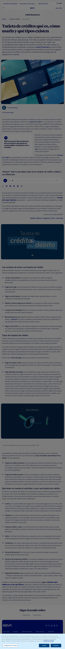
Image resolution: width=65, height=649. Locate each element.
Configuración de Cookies (10, 645)
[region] (32, 641)
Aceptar (44, 645)
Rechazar (55, 645)
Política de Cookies (48, 641)
